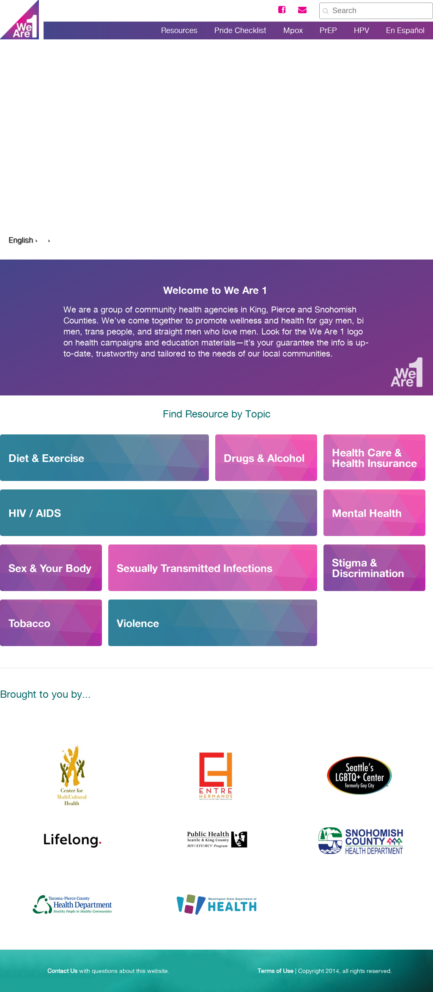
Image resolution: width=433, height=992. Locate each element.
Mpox (293, 30)
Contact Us (62, 970)
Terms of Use (275, 970)
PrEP (328, 30)
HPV (361, 30)
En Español (405, 30)
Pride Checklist (240, 30)
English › (22, 239)
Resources (179, 30)
